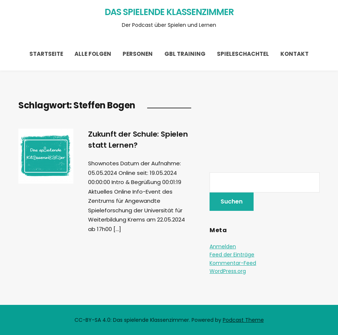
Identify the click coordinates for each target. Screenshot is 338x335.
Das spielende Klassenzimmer (169, 12)
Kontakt (294, 54)
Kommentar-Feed (233, 263)
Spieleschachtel (243, 54)
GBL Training (185, 54)
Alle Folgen (92, 54)
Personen (138, 54)
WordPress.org (228, 271)
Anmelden (223, 246)
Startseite (46, 54)
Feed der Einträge (232, 254)
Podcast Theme (243, 320)
